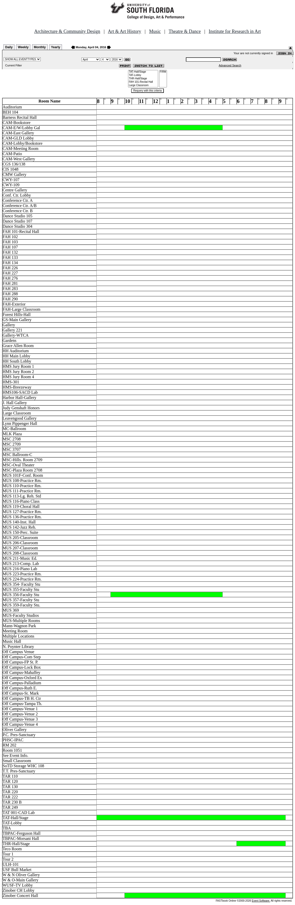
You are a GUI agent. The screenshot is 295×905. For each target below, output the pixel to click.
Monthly (40, 47)
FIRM (163, 72)
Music (155, 31)
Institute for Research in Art (235, 31)
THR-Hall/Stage (143, 78)
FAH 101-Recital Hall (143, 82)
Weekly (23, 47)
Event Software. (261, 900)
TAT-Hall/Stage (143, 72)
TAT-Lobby (143, 75)
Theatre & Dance (184, 31)
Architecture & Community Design (67, 31)
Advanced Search (230, 65)
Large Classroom (143, 85)
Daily (9, 47)
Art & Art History (124, 31)
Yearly (55, 47)
